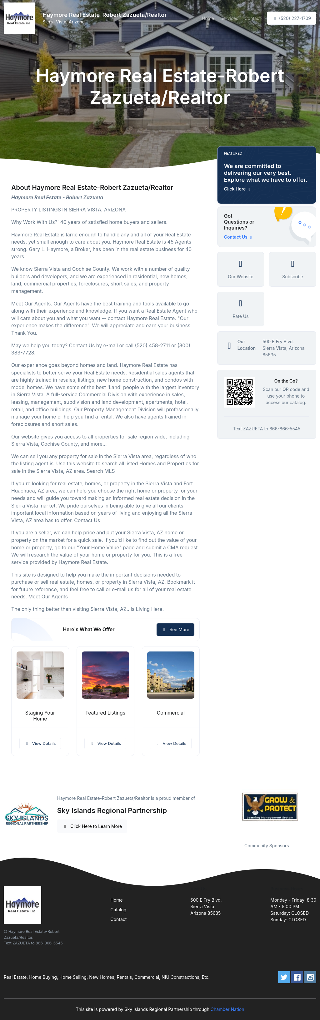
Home (208, 18)
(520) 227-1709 (291, 18)
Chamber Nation (227, 1009)
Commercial (171, 713)
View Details (40, 743)
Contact (252, 18)
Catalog (118, 909)
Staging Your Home (40, 716)
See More (175, 629)
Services (229, 18)
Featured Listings (106, 713)
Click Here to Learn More (92, 826)
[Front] (21, 18)
